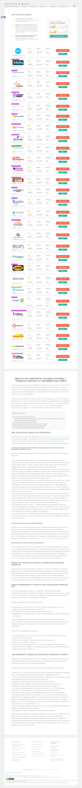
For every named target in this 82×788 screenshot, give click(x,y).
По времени (53, 6)
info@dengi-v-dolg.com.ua (38, 775)
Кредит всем (43, 6)
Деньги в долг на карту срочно (57, 756)
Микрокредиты (36, 751)
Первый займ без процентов (55, 747)
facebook (52, 776)
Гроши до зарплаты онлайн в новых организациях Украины (30, 424)
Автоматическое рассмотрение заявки (25, 420)
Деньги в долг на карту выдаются (40, 405)
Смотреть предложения (58, 36)
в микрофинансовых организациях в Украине (54, 436)
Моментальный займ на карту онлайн (18, 745)
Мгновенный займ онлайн (19, 755)
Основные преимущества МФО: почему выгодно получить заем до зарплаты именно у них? (39, 418)
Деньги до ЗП (54, 753)
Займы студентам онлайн (19, 757)
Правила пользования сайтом (13, 773)
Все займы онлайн (37, 744)
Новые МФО (33, 6)
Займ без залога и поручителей (56, 750)
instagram (57, 776)
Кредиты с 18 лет (16, 750)
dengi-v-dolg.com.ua (28, 769)
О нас (7, 774)
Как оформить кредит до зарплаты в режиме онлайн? (28, 428)
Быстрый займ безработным (16, 760)
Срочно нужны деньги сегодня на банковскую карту (57, 760)
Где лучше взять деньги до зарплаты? (24, 417)
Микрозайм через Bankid (12, 6)
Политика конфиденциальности (14, 771)
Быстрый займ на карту (18, 752)
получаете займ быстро (48, 538)
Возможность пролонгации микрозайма (26, 422)
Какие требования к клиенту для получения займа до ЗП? (29, 426)
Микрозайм (24, 6)
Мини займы (63, 6)
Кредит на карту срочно (18, 748)
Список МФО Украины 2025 (39, 756)
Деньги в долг (18, 4)
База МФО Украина (37, 747)
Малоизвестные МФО (37, 753)
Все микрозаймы (36, 749)
